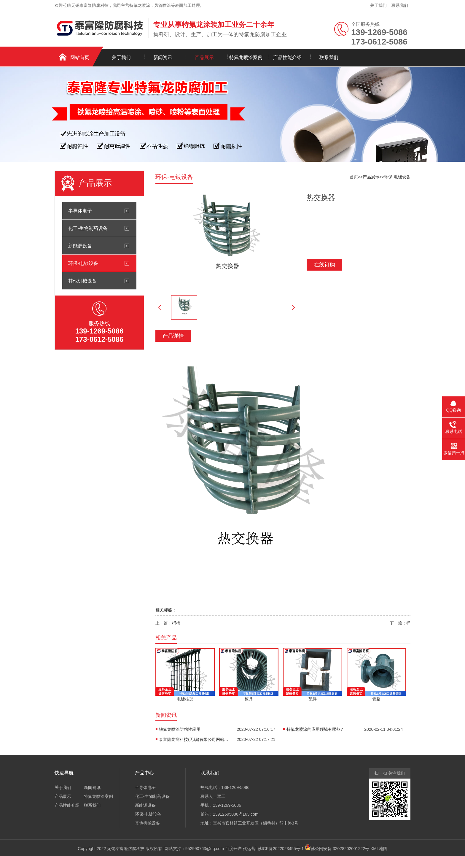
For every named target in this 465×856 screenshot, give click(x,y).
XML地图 (378, 848)
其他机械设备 (82, 280)
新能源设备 (80, 245)
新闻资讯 (162, 57)
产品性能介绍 (287, 57)
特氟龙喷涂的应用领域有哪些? (314, 729)
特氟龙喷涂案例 (245, 57)
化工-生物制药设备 (88, 228)
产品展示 (204, 57)
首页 (354, 176)
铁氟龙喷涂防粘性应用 (179, 729)
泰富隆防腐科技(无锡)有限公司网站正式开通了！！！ (194, 739)
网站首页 (79, 57)
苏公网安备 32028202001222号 (337, 847)
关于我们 (378, 5)
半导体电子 (80, 210)
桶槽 (176, 623)
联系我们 (399, 5)
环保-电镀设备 (83, 263)
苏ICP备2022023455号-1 (281, 848)
